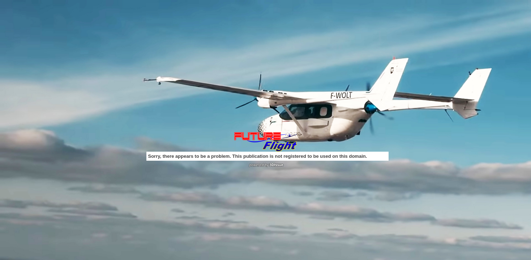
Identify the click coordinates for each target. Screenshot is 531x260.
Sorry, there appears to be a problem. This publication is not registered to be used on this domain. (257, 156)
